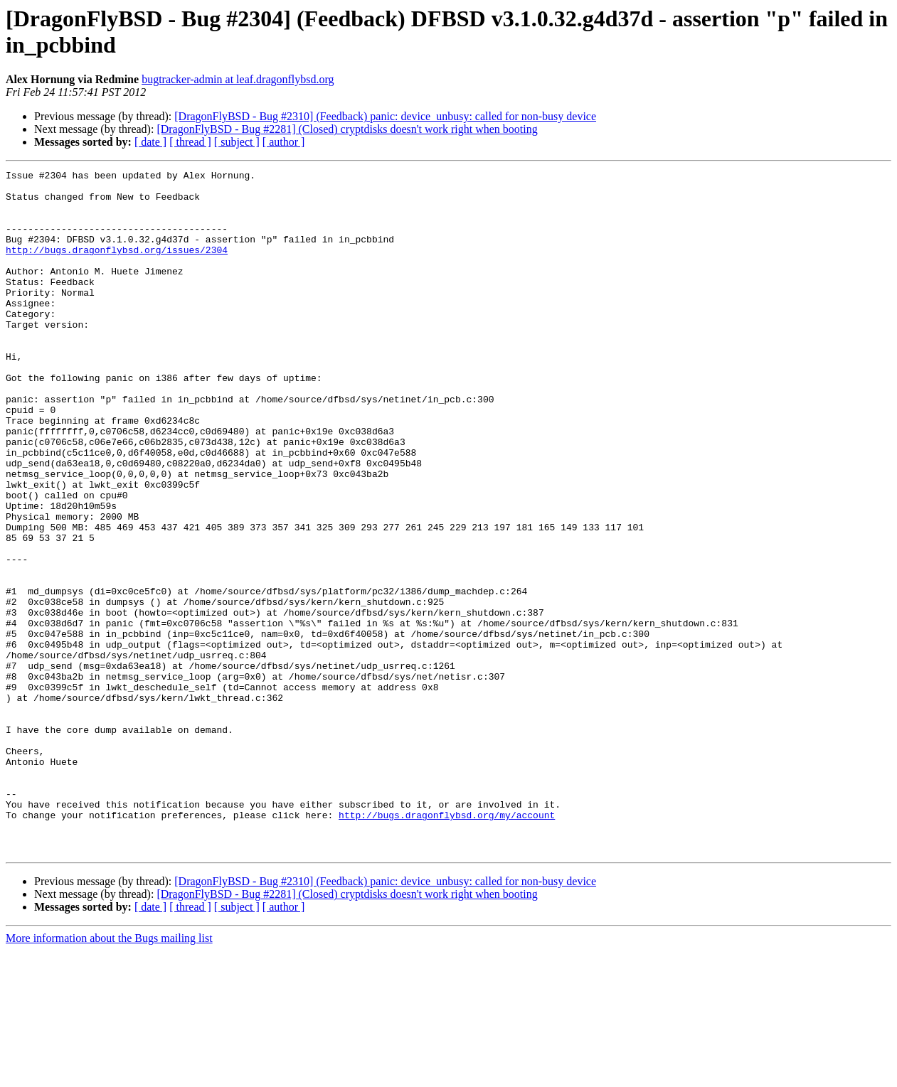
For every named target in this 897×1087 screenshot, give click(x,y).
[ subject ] (237, 142)
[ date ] (150, 142)
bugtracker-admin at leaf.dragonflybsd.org (238, 79)
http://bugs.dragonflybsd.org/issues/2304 (117, 266)
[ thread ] (190, 142)
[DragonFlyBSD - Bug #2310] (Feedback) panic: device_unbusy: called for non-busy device (385, 116)
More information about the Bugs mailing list (109, 1075)
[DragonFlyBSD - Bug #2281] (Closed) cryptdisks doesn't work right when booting (346, 129)
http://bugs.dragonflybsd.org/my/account (447, 944)
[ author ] (283, 142)
